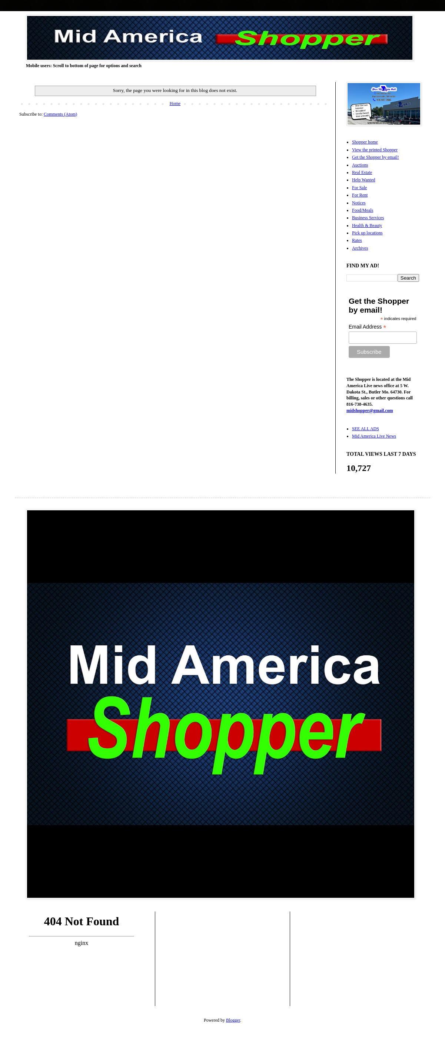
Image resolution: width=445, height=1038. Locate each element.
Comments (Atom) (60, 114)
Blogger (233, 1020)
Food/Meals (362, 210)
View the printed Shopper (375, 149)
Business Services (368, 217)
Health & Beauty (367, 225)
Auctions (360, 165)
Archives (360, 248)
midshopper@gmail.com (369, 410)
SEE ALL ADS (365, 428)
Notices (359, 202)
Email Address (367, 326)
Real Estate (362, 172)
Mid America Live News (374, 436)
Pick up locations (367, 232)
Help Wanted (363, 179)
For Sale (359, 187)
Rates (357, 240)
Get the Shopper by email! (375, 157)
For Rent (360, 195)
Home (175, 103)
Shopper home (365, 142)
